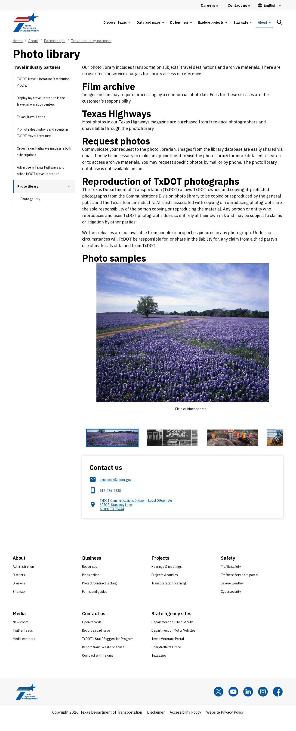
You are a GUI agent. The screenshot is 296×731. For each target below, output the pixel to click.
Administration (23, 579)
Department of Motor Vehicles (173, 642)
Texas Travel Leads (31, 117)
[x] (218, 704)
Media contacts (24, 651)
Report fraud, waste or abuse (103, 659)
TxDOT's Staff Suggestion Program (107, 651)
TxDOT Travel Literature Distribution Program (43, 82)
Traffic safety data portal (239, 587)
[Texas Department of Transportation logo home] (26, 22)
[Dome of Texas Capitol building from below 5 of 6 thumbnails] (242, 444)
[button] (69, 186)
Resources (89, 579)
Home (17, 40)
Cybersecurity (231, 604)
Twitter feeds (23, 642)
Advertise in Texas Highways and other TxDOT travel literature (40, 170)
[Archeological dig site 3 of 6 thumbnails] (171, 444)
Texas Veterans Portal (167, 651)
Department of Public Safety (172, 634)
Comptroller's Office (166, 659)
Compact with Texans (97, 667)
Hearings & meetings (166, 579)
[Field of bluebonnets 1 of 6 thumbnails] (100, 444)
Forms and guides (94, 604)
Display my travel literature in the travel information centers (41, 101)
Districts (19, 587)
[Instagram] (263, 704)
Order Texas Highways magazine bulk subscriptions (44, 151)
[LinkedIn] (248, 704)
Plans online (90, 587)
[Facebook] (278, 704)
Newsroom (20, 634)
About (33, 40)
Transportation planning (168, 595)
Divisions (19, 595)
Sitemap (19, 604)
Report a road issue (96, 642)
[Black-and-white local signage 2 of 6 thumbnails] (135, 444)
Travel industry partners (91, 40)
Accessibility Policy (185, 724)
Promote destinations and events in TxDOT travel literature (42, 132)
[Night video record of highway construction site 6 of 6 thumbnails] (278, 444)
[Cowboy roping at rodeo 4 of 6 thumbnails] (207, 444)
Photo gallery (30, 199)
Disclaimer (156, 724)
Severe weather (232, 595)
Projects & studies (164, 587)
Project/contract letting (99, 595)
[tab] (116, 22)
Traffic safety (231, 579)
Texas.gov (158, 667)
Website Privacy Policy (225, 724)
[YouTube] (233, 704)
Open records (92, 634)
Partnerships (54, 40)
